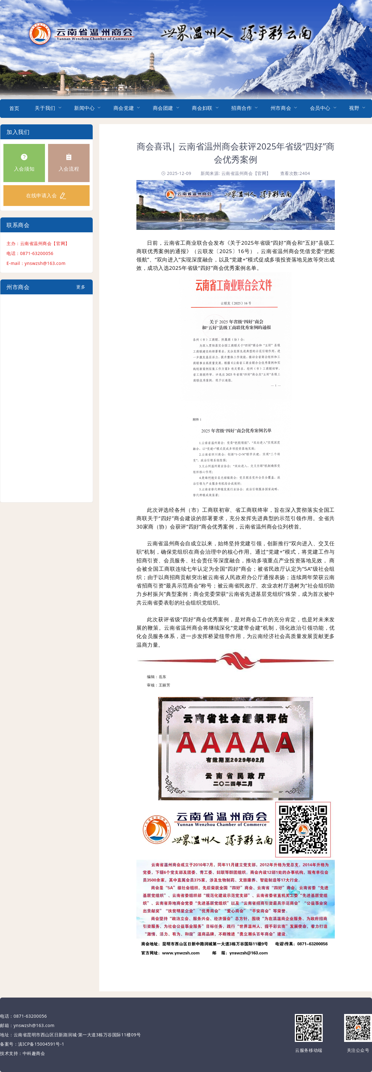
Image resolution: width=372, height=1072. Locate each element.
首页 (14, 108)
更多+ (80, 289)
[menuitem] (14, 108)
